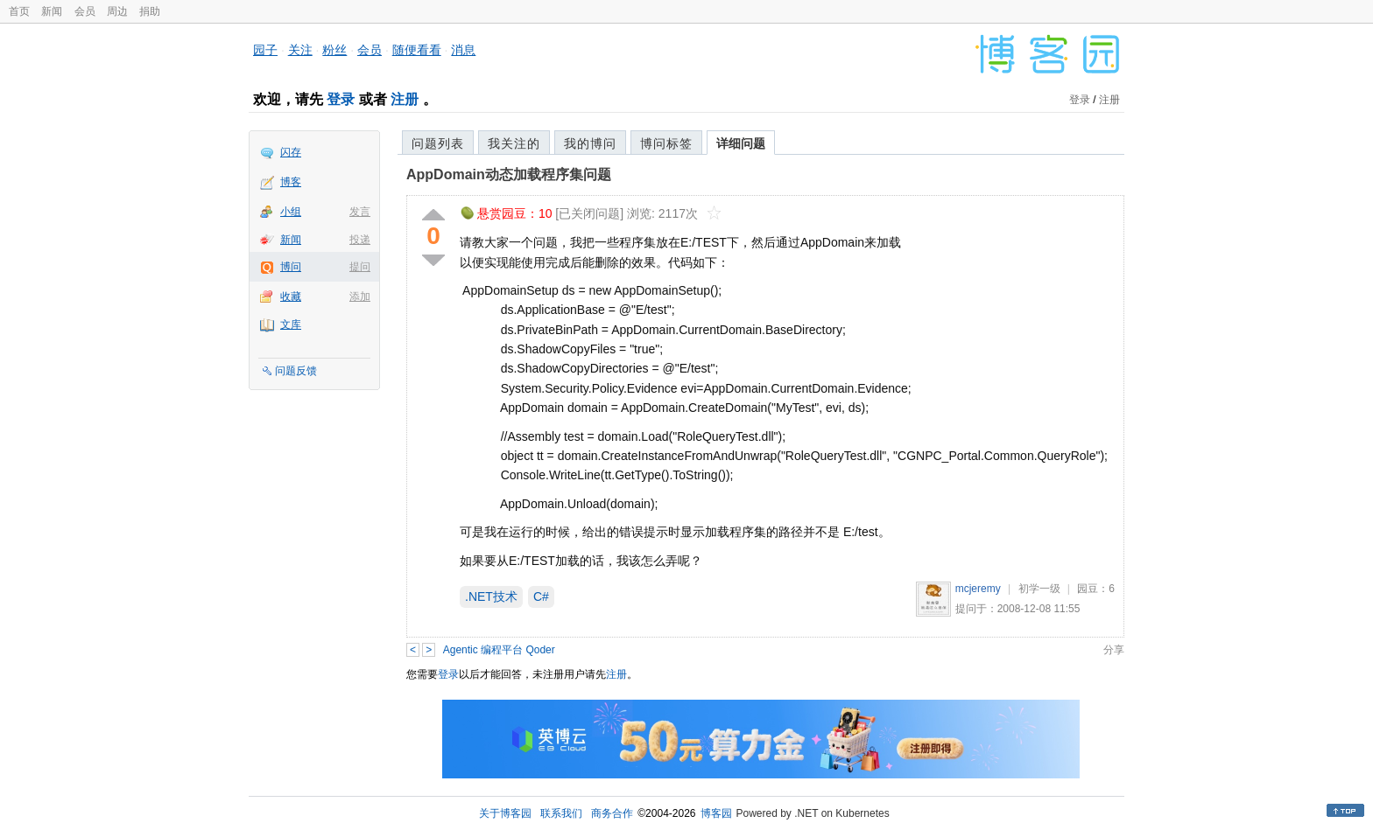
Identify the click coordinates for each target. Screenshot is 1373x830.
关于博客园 (505, 813)
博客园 (716, 813)
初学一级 (1039, 588)
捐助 (149, 11)
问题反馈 (296, 371)
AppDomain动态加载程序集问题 (508, 174)
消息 (463, 50)
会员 (84, 11)
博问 (290, 267)
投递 (359, 240)
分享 (1113, 650)
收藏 (290, 296)
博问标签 (666, 143)
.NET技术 (491, 596)
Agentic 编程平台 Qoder (499, 650)
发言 (359, 212)
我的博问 (590, 143)
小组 (290, 212)
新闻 (51, 11)
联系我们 (561, 813)
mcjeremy (978, 588)
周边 (117, 11)
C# (541, 596)
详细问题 (740, 143)
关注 (300, 50)
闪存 (290, 152)
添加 (359, 296)
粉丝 (334, 50)
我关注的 (514, 143)
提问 (359, 267)
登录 (341, 99)
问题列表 (438, 143)
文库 (290, 324)
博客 (290, 182)
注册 (405, 99)
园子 (265, 50)
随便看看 (416, 50)
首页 (19, 11)
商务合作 (612, 813)
